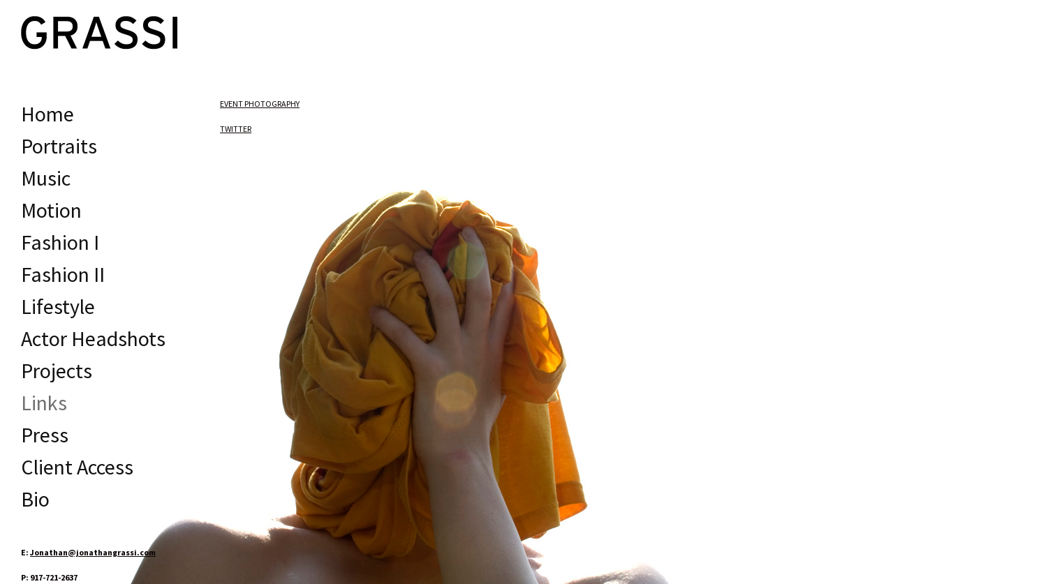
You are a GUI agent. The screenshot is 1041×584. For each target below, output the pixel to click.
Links (44, 402)
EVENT (260, 103)
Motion (51, 210)
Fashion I (60, 242)
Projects (56, 370)
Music (46, 178)
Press (44, 434)
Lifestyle (58, 306)
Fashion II (63, 274)
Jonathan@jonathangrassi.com (93, 552)
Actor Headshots (93, 338)
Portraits (59, 146)
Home (47, 113)
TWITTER (235, 128)
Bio (35, 499)
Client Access (77, 467)
